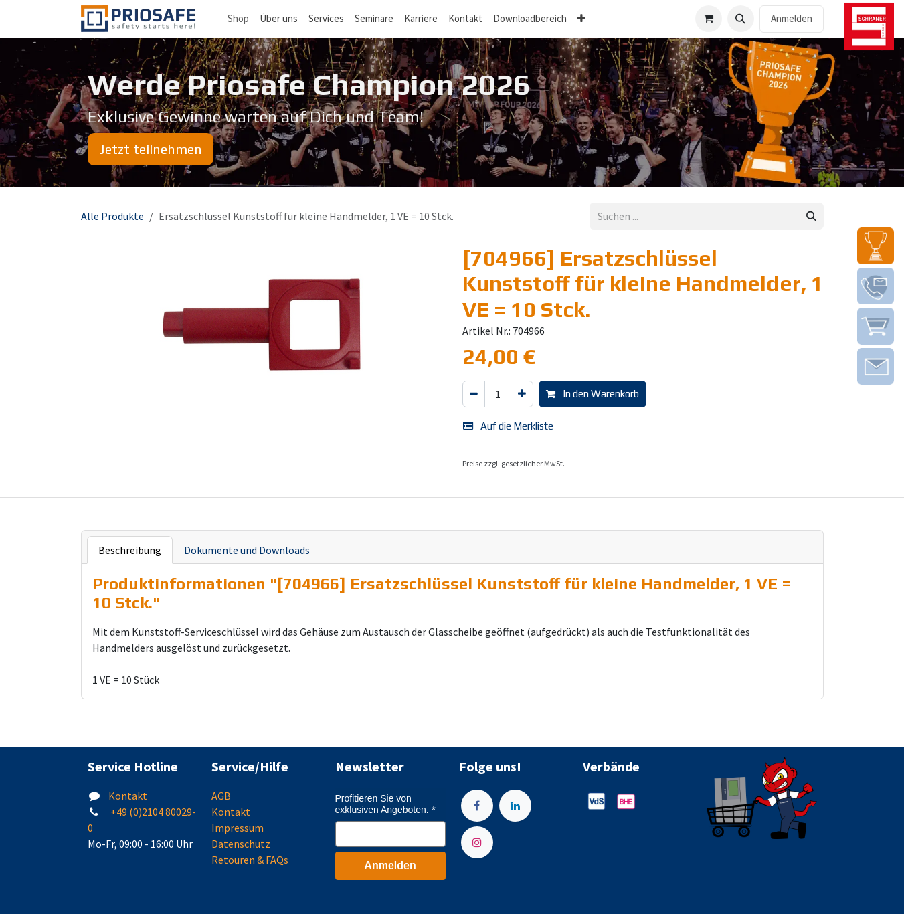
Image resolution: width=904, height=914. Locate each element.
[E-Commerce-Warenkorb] (708, 18)
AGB (221, 795)
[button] (740, 18)
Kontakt (127, 795)
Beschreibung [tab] (129, 550)
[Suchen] (811, 216)
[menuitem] (278, 19)
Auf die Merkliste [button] (508, 426)
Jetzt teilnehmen (150, 149)
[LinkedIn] (515, 806)
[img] (875, 245)
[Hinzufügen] (522, 394)
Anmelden (791, 18)
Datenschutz (240, 843)
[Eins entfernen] (473, 394)
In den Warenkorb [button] (592, 393)
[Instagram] (477, 842)
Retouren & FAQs (249, 859)
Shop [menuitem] (238, 18)
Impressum (237, 827)
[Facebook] (477, 806)
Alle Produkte (112, 216)
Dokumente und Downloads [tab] (247, 550)
